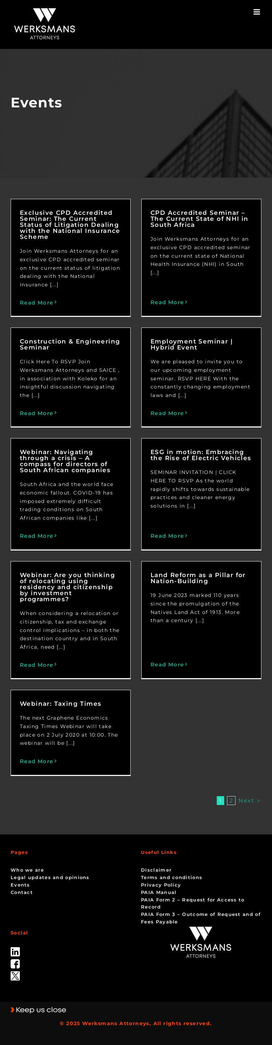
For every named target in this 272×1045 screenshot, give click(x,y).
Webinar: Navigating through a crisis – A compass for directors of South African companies (65, 461)
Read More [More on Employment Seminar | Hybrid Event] (167, 413)
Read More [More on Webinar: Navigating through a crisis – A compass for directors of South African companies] (36, 535)
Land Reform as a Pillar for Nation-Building (198, 578)
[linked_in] (15, 949)
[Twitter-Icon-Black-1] (15, 974)
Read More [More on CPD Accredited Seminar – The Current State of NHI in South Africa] (167, 302)
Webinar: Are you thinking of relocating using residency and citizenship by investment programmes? (67, 587)
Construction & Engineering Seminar (70, 344)
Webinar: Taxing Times (60, 703)
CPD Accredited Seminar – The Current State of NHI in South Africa (200, 218)
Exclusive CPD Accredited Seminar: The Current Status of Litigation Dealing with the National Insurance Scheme (70, 224)
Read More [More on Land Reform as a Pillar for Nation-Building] (167, 664)
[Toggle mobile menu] (257, 12)
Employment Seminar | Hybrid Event (192, 344)
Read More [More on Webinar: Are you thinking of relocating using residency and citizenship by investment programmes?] (36, 664)
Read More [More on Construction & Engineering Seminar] (36, 413)
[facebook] (15, 962)
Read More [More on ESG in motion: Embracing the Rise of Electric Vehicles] (167, 535)
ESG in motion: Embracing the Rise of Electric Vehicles (201, 455)
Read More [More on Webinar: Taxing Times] (36, 761)
